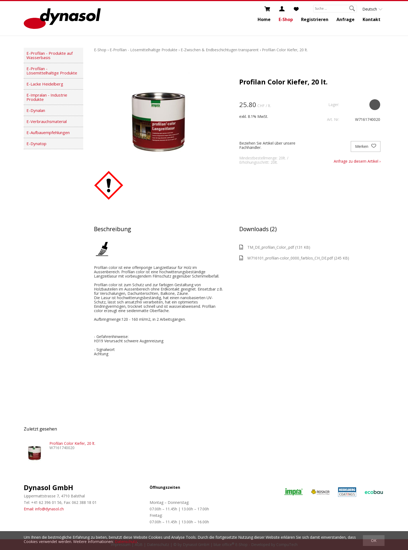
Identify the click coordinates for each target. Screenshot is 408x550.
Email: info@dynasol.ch (44, 508)
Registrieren (314, 19)
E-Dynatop (36, 143)
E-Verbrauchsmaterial (46, 121)
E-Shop (286, 19)
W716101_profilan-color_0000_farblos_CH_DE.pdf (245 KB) (294, 258)
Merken (365, 146)
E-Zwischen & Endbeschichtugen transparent (220, 49)
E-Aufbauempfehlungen (48, 132)
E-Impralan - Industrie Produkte (46, 97)
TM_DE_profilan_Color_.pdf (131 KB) (274, 247)
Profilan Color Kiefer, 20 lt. (285, 49)
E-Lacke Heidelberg (44, 84)
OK (373, 540)
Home (264, 19)
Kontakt (371, 19)
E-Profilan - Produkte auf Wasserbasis (49, 55)
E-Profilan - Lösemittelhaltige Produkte (51, 71)
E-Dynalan (35, 110)
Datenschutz (126, 541)
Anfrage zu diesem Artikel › (357, 161)
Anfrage (345, 19)
